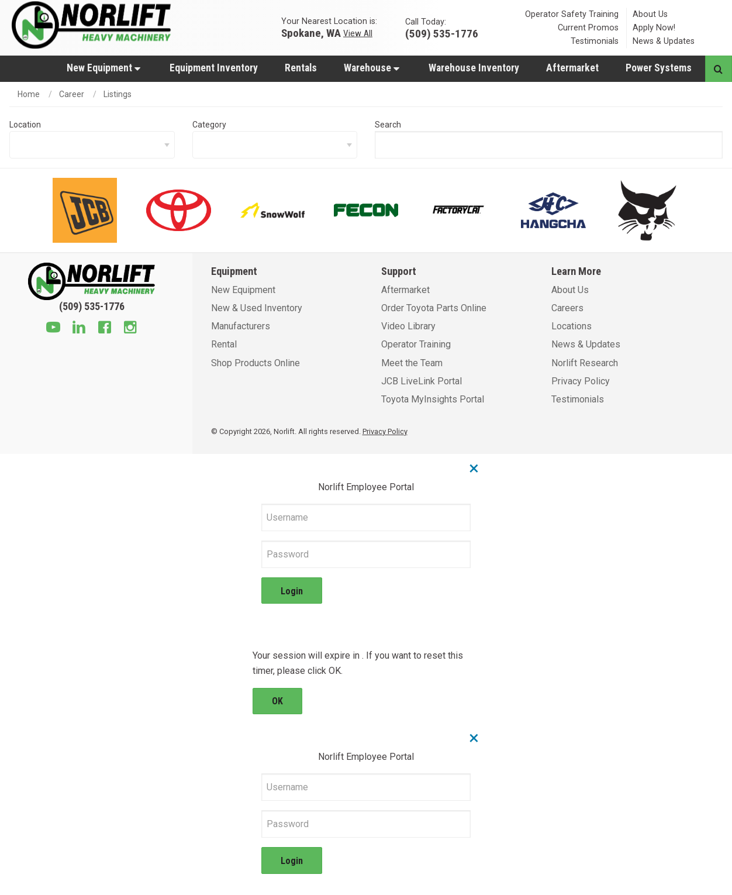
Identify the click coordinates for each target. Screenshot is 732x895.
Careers (567, 308)
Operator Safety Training (572, 14)
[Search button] (718, 69)
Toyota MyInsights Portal (432, 399)
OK (277, 701)
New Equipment (103, 68)
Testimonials (595, 41)
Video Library (408, 326)
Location (25, 124)
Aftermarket (572, 68)
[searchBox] (549, 145)
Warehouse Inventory (474, 68)
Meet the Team (412, 363)
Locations (571, 326)
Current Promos (588, 28)
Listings (117, 94)
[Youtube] (53, 329)
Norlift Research (584, 363)
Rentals (301, 68)
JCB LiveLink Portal (421, 381)
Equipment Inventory (214, 68)
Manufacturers (240, 326)
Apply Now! (654, 28)
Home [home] (29, 94)
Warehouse (371, 68)
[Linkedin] (79, 329)
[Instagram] (130, 329)
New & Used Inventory (256, 308)
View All (357, 32)
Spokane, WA (311, 32)
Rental (224, 344)
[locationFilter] (92, 145)
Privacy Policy (580, 381)
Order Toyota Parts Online (433, 308)
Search (388, 124)
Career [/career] (71, 94)
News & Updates (664, 41)
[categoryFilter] (275, 145)
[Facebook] (105, 329)
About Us (650, 14)
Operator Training (416, 344)
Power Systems (659, 68)
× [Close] (474, 468)
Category (209, 124)
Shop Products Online (255, 363)
